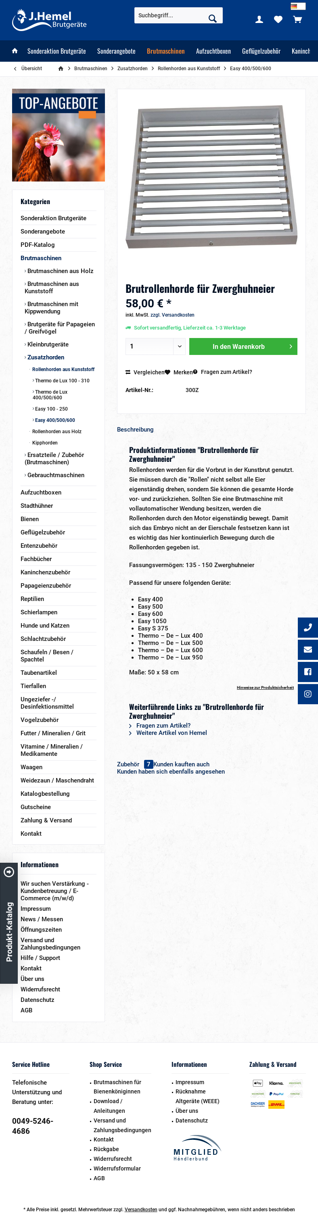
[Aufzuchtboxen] (213, 51)
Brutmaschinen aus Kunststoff (52, 287)
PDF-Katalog (38, 244)
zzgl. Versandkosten (173, 315)
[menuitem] (297, 19)
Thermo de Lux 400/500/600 (50, 395)
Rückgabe (106, 1149)
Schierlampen (39, 612)
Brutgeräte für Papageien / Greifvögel (60, 328)
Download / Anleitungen (109, 1106)
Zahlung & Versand (46, 820)
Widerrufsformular (117, 1168)
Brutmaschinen (41, 258)
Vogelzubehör (40, 720)
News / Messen (42, 919)
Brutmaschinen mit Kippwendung (51, 307)
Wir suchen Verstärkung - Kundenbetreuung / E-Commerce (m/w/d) (55, 891)
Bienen (30, 519)
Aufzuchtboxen (41, 492)
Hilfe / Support (40, 958)
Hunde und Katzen (45, 625)
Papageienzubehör (46, 585)
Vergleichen (145, 372)
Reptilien (32, 599)
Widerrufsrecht (40, 989)
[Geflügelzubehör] (261, 51)
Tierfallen (33, 686)
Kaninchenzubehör (45, 572)
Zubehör (135, 764)
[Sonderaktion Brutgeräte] (57, 51)
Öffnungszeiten (41, 929)
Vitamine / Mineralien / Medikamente (52, 750)
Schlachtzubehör (43, 639)
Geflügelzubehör (43, 532)
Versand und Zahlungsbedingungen (50, 944)
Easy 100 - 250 (51, 409)
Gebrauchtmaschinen (55, 475)
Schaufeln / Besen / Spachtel (47, 656)
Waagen (31, 767)
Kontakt (31, 833)
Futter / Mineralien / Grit (53, 733)
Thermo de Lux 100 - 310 (62, 381)
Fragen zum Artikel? (222, 372)
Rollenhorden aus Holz (56, 431)
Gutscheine (36, 807)
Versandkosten (141, 1209)
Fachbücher (36, 559)
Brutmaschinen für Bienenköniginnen (117, 1087)
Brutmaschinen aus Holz (60, 271)
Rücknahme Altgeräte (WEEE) (198, 1096)
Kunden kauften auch (181, 764)
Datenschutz (37, 1000)
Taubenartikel (39, 672)
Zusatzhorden (45, 357)
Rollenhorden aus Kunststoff (62, 369)
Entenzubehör (39, 545)
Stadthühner (37, 505)
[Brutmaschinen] (165, 51)
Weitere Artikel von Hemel (168, 733)
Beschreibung (135, 429)
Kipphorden (44, 443)
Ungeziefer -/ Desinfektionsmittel (47, 703)
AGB (26, 1010)
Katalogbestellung (45, 793)
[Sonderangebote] (116, 51)
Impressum (36, 908)
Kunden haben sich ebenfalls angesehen (171, 771)
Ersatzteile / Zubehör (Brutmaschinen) (54, 458)
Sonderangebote (43, 231)
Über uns (32, 979)
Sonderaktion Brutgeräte (53, 218)
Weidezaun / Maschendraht (57, 780)
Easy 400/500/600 (54, 420)
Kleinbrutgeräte (47, 344)
